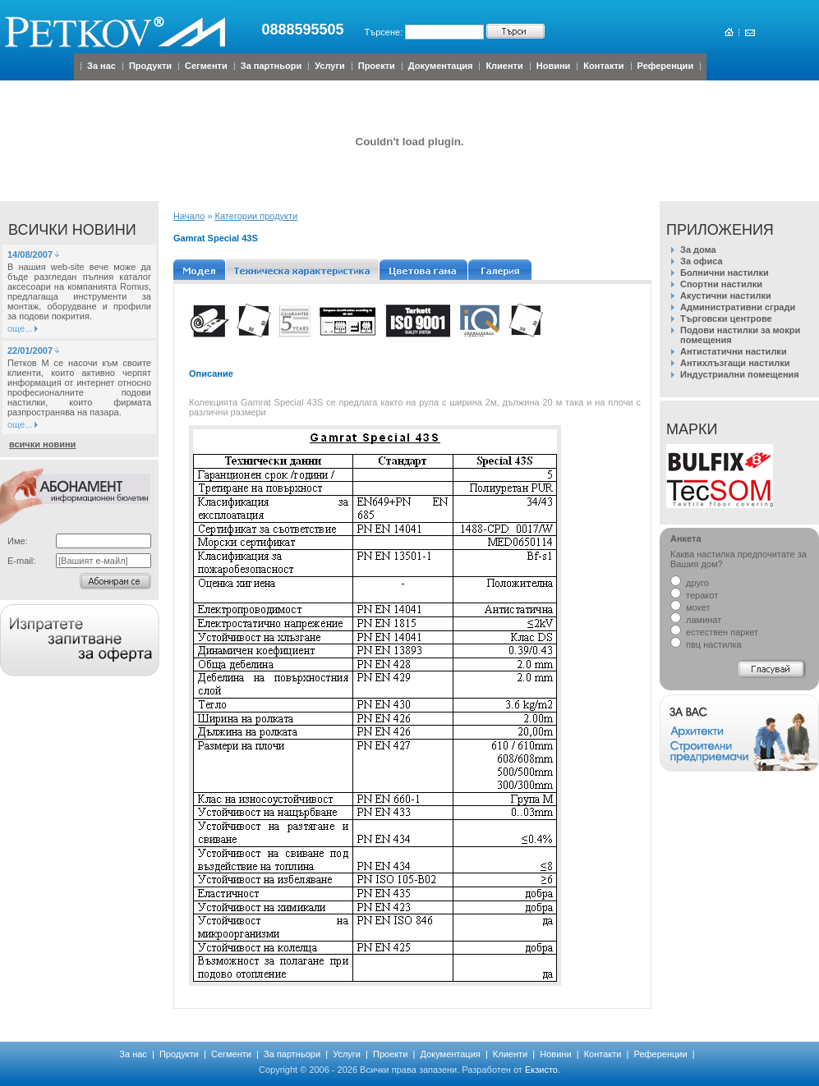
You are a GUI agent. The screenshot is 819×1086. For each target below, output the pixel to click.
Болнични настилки (724, 272)
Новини (553, 66)
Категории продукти (256, 216)
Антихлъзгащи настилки (734, 363)
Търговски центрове (726, 318)
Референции (665, 66)
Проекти (376, 66)
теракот (694, 595)
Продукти (150, 66)
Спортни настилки (721, 284)
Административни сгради (737, 307)
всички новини (42, 444)
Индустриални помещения (739, 374)
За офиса (701, 261)
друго (689, 583)
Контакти (603, 66)
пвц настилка (706, 644)
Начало (189, 216)
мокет (690, 607)
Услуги (330, 66)
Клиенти (503, 66)
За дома (698, 249)
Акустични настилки (725, 295)
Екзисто (541, 1070)
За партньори (271, 66)
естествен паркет (714, 632)
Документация (440, 66)
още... (19, 328)
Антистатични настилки (733, 351)
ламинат (695, 620)
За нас (101, 66)
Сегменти (206, 66)
